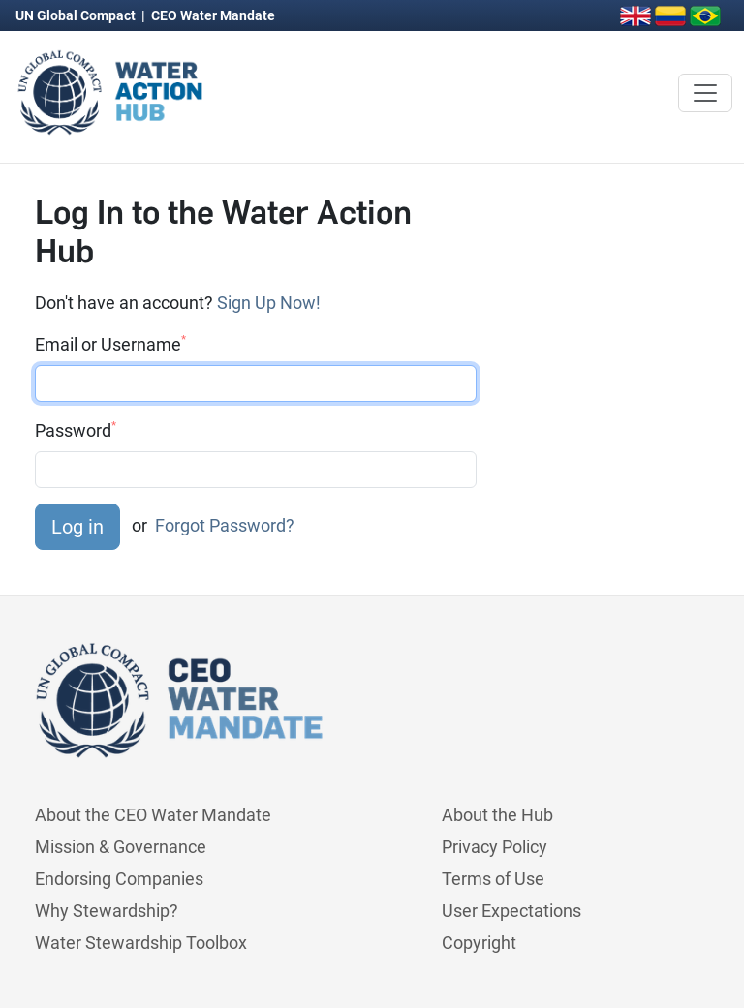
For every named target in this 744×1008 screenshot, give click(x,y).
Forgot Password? (224, 525)
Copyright (479, 942)
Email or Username (110, 343)
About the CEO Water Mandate (153, 815)
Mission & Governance (120, 847)
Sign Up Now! (269, 302)
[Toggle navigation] (705, 93)
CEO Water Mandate (213, 15)
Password (75, 430)
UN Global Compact (77, 15)
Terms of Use (493, 879)
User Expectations (511, 911)
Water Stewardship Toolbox (141, 942)
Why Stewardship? (106, 911)
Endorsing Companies (119, 879)
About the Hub (497, 815)
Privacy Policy (494, 847)
